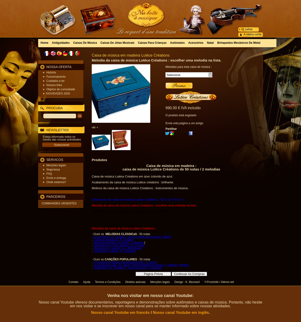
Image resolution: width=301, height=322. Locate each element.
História (51, 72)
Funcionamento (56, 76)
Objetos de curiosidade (60, 89)
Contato (73, 282)
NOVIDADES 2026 (58, 93)
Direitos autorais (135, 282)
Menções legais (56, 165)
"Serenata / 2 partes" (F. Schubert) (114, 251)
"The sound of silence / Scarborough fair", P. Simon (125, 262)
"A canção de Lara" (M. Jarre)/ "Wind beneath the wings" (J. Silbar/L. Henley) (141, 265)
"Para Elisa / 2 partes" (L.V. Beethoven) (117, 248)
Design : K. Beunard (186, 282)
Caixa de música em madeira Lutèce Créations (131, 55)
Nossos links (54, 85)
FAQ (49, 173)
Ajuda (86, 282)
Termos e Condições (108, 282)
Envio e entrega (56, 178)
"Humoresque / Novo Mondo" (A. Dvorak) (119, 245)
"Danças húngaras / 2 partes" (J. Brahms (118, 242)
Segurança (53, 169)
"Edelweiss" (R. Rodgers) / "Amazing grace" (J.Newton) (127, 267)
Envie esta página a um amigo (184, 123)
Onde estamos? (56, 182)
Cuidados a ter (55, 81)
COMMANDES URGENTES (59, 203)
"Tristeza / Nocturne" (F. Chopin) (113, 239)
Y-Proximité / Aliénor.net (219, 282)
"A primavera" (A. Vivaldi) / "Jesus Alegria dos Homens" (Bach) (132, 237)
